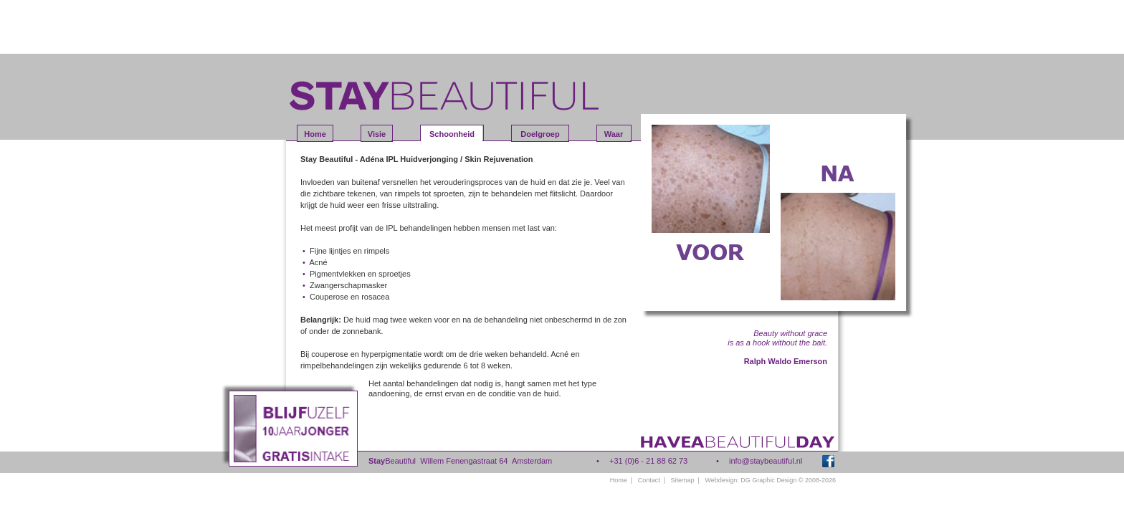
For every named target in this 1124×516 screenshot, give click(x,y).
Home (618, 480)
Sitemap (683, 480)
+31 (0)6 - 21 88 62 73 (648, 461)
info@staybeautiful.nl (765, 461)
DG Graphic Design (768, 480)
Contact (649, 480)
